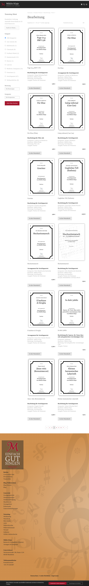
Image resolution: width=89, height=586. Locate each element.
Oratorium (11, 72)
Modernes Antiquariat (15, 69)
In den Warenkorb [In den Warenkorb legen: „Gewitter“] (34, 218)
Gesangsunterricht (8, 495)
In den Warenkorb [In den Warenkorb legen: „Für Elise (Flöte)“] (34, 153)
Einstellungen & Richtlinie (73, 583)
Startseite (30, 12)
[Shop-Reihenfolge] (74, 23)
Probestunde (7, 506)
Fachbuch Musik (13, 53)
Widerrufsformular (9, 527)
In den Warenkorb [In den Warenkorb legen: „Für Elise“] (65, 88)
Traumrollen (7, 479)
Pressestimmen (7, 476)
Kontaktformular (8, 562)
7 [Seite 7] (63, 427)
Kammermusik (12, 57)
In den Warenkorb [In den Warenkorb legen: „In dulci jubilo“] (65, 354)
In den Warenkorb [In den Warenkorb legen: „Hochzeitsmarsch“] (34, 285)
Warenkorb (6, 519)
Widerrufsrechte (8, 525)
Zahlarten (6, 532)
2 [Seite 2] (51, 427)
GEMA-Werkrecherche (10, 534)
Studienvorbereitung (9, 499)
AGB (5, 523)
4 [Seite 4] (56, 427)
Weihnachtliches (13, 80)
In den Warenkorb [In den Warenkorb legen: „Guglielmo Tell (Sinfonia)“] (65, 218)
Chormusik (11, 49)
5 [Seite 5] (58, 427)
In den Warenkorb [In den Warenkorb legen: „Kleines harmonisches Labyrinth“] (65, 419)
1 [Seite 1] (49, 427)
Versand (5, 530)
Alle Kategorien (11, 38)
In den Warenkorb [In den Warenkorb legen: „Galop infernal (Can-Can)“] (65, 153)
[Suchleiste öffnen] (84, 4)
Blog (4, 487)
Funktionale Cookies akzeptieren (53, 583)
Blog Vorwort (7, 485)
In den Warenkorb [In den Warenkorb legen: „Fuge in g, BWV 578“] (34, 88)
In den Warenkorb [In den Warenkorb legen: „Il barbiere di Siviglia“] (34, 354)
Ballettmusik (12, 46)
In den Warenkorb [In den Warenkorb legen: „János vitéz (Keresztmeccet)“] (34, 419)
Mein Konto (7, 521)
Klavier (10, 61)
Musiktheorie (7, 502)
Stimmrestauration (8, 497)
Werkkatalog (7, 516)
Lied (9, 65)
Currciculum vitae (8, 474)
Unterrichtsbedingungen (10, 508)
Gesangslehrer (7, 504)
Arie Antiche (12, 42)
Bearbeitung (47, 12)
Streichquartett (12, 76)
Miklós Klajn (12, 3)
